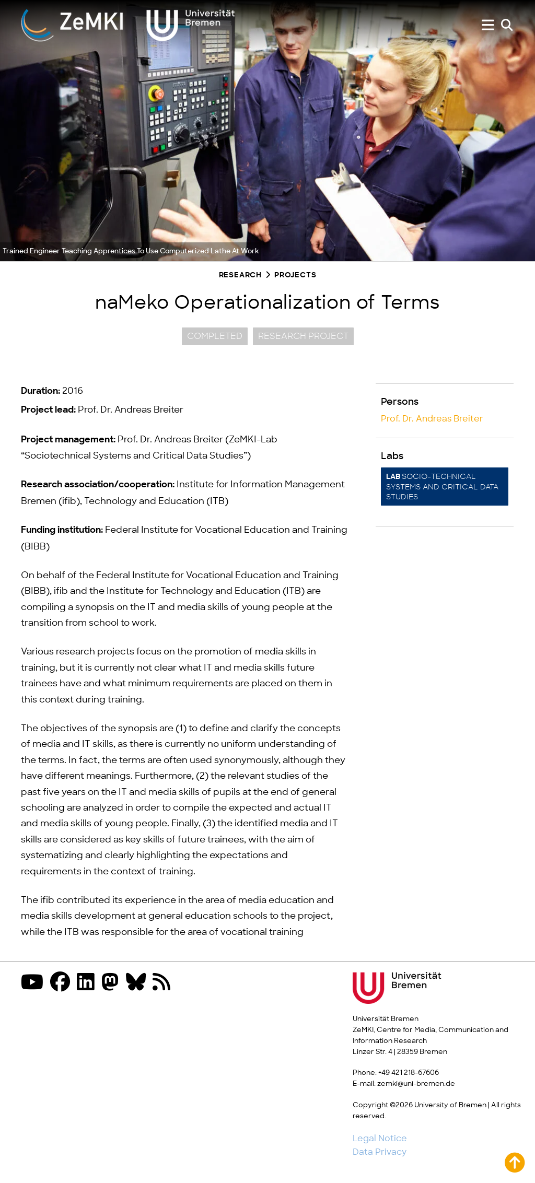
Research (240, 275)
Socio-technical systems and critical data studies (442, 487)
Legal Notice (380, 1138)
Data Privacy (379, 1152)
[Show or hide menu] (488, 25)
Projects (295, 275)
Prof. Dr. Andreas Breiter (432, 419)
